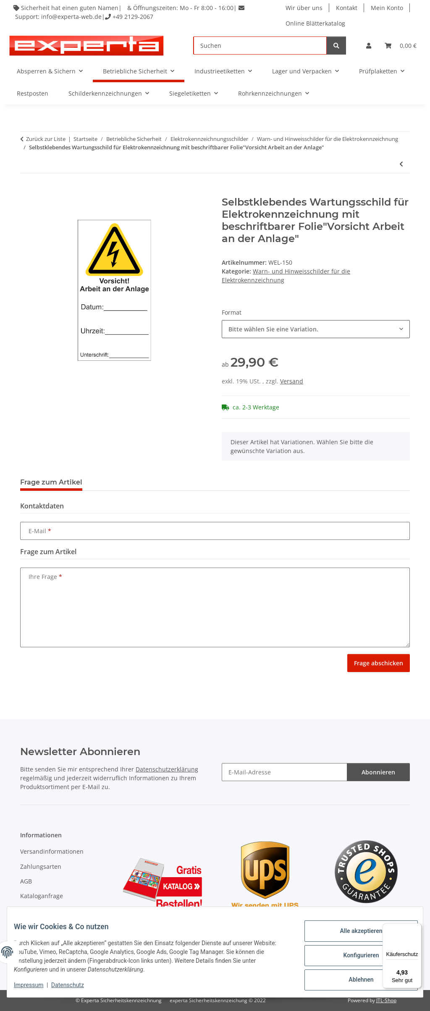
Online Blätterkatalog (316, 23)
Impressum (35, 985)
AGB (26, 881)
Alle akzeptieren (354, 934)
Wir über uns (304, 8)
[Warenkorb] (400, 45)
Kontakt (347, 8)
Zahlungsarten (40, 866)
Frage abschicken (378, 663)
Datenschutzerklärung (167, 769)
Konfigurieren (354, 956)
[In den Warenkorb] (27, 191)
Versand (291, 381)
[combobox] (316, 329)
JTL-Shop (386, 1000)
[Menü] (417, 928)
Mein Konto (388, 8)
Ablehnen (354, 978)
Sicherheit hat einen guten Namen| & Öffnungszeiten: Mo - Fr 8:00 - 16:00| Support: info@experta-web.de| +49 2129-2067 (130, 12)
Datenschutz (74, 985)
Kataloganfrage (41, 896)
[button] (368, 45)
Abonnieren (378, 772)
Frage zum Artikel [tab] (51, 482)
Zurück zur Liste (46, 139)
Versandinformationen (52, 851)
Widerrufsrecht (41, 911)
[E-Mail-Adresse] (284, 772)
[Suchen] (260, 45)
